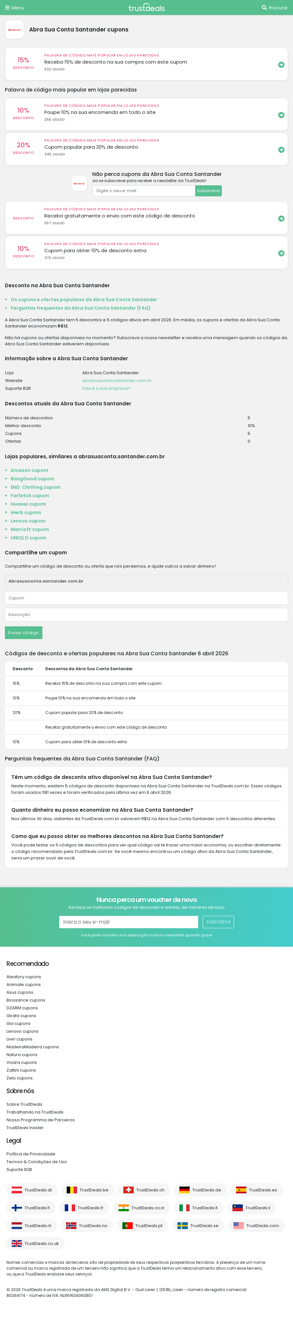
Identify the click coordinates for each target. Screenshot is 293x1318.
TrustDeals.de (206, 1190)
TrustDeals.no (93, 1226)
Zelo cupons (19, 1078)
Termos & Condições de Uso (36, 1162)
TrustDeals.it (205, 1208)
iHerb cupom (26, 512)
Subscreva (208, 191)
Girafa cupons (21, 1016)
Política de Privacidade (30, 1154)
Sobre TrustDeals (24, 1104)
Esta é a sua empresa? (106, 388)
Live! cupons (19, 1039)
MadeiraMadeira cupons (32, 1047)
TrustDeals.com (262, 1226)
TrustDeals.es (263, 1190)
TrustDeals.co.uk (42, 1243)
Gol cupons (18, 1023)
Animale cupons (23, 984)
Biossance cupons (25, 1000)
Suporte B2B (19, 1169)
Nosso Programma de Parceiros (40, 1120)
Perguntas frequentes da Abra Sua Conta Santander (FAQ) (81, 308)
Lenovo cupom (28, 521)
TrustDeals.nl (38, 1226)
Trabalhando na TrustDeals (34, 1112)
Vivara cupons (21, 1062)
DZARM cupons (22, 1008)
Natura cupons (22, 1055)
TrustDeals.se (204, 1226)
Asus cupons (19, 992)
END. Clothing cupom (36, 487)
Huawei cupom (28, 504)
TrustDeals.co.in (147, 1208)
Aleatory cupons (23, 977)
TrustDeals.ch (150, 1190)
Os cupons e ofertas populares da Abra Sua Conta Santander (84, 299)
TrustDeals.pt (149, 1226)
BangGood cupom (32, 478)
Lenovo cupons (22, 1031)
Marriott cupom (30, 529)
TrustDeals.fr (91, 1208)
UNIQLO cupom (28, 538)
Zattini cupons (21, 1070)
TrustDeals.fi (37, 1208)
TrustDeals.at (38, 1190)
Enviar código (23, 633)
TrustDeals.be (94, 1190)
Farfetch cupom (30, 495)
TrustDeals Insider (25, 1128)
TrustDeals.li (257, 1208)
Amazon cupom (29, 470)
